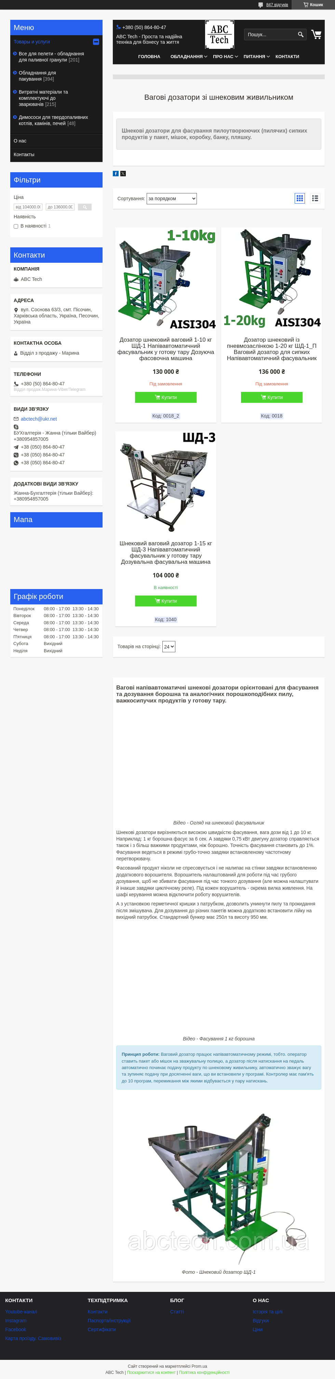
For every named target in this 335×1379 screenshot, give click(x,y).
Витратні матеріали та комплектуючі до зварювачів (43, 98)
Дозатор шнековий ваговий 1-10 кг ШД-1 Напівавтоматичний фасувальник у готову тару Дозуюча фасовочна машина (166, 349)
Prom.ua (199, 1366)
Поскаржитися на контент (151, 1372)
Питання (254, 56)
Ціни (258, 1329)
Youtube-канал (21, 1311)
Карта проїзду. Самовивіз (33, 1338)
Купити (169, 397)
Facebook (15, 1329)
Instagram (15, 1320)
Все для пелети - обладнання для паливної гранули (51, 57)
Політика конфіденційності (204, 1372)
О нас (20, 141)
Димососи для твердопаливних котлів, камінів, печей (53, 120)
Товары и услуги (32, 41)
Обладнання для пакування (37, 76)
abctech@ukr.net (39, 419)
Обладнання (187, 56)
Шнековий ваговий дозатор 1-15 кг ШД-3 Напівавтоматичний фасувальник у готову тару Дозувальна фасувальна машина (166, 553)
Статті (177, 1311)
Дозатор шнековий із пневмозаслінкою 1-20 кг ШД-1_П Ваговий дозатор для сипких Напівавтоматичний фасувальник (272, 349)
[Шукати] (300, 34)
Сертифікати (102, 1329)
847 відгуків (277, 4)
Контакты (24, 154)
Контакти (287, 56)
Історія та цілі (268, 1311)
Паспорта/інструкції (109, 1320)
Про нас (223, 56)
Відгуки (261, 1320)
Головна (149, 56)
